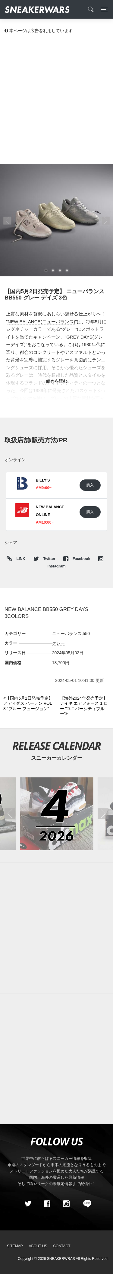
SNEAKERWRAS (61, 1259)
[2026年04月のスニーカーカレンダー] (56, 813)
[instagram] (66, 1203)
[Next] (84, 706)
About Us (38, 1246)
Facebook (77, 559)
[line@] (85, 1203)
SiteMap (15, 1246)
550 (86, 633)
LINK (19, 559)
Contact (61, 1246)
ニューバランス (67, 633)
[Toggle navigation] (102, 9)
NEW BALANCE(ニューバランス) (41, 321)
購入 (90, 485)
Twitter (44, 559)
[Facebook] (47, 1203)
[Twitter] (27, 1203)
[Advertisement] (56, 98)
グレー (58, 643)
